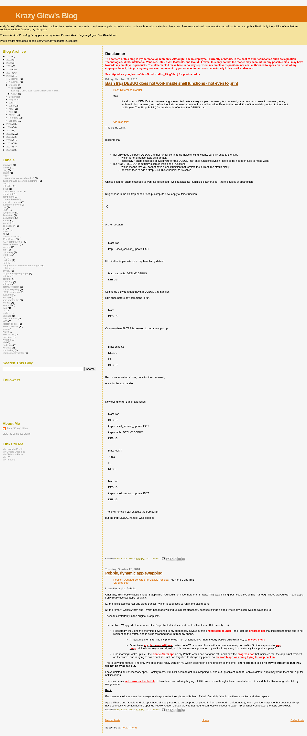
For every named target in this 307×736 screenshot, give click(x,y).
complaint (8, 194)
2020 (9, 63)
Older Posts (297, 720)
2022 (9, 59)
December (14, 79)
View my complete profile (17, 433)
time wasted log (11, 300)
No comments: (153, 558)
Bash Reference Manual (127, 89)
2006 (9, 149)
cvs (4, 207)
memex (6, 247)
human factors (10, 236)
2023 (9, 56)
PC (4, 257)
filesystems (8, 217)
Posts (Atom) (129, 727)
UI (4, 310)
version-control (10, 326)
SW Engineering (11, 292)
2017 (9, 72)
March (12, 114)
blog (5, 170)
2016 (9, 76)
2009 (9, 143)
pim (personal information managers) (22, 265)
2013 (9, 130)
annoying (7, 165)
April (11, 112)
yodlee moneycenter (13, 353)
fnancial (7, 223)
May (11, 109)
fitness (6, 220)
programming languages (15, 273)
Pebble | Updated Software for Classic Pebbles (140, 579)
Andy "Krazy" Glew (17, 428)
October (13, 85)
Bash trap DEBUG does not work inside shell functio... (35, 91)
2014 (9, 127)
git (4, 228)
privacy (6, 270)
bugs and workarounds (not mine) (20, 180)
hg (4, 233)
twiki (5, 307)
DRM (5, 210)
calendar (7, 186)
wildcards (8, 345)
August (13, 99)
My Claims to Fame (13, 454)
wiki (5, 342)
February (14, 117)
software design (11, 286)
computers (8, 196)
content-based (10, 199)
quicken (7, 276)
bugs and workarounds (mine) (18, 178)
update (6, 313)
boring (6, 172)
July (11, 102)
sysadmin (8, 294)
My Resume (9, 459)
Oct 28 (14, 88)
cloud (5, 188)
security (7, 278)
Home (205, 720)
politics (6, 268)
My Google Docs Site (14, 451)
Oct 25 (14, 93)
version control (10, 323)
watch (6, 331)
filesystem (8, 215)
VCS (5, 321)
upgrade (7, 315)
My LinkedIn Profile (13, 449)
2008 (9, 146)
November (14, 82)
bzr (4, 183)
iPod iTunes (9, 239)
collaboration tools (12, 191)
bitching (7, 167)
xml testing (8, 350)
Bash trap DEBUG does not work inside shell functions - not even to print (171, 83)
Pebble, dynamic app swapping (134, 573)
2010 (9, 140)
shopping (7, 281)
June (11, 105)
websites (7, 337)
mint (5, 249)
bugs (5, 175)
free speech (9, 225)
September (15, 97)
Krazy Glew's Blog (46, 15)
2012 (9, 133)
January (13, 121)
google (6, 231)
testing (6, 297)
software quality (11, 289)
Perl (5, 262)
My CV (6, 457)
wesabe (7, 339)
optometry (8, 252)
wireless (7, 347)
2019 (9, 66)
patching (7, 255)
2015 (9, 124)
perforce (7, 260)
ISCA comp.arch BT (13, 241)
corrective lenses (12, 202)
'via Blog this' (121, 121)
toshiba (6, 302)
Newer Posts (112, 720)
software (7, 284)
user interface (10, 318)
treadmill (7, 305)
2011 (9, 136)
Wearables (8, 334)
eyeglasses (9, 212)
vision (6, 329)
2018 (9, 69)
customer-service (12, 204)
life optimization (11, 244)
